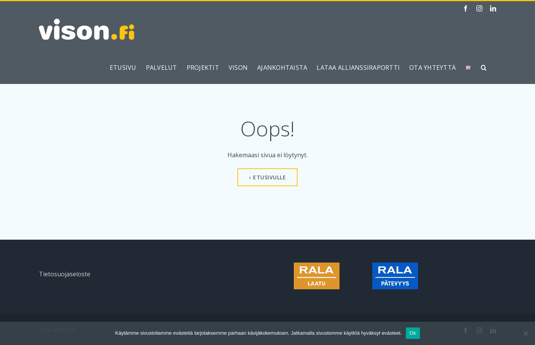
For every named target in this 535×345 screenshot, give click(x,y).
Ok (413, 333)
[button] (484, 68)
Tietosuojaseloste (64, 274)
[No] (525, 333)
